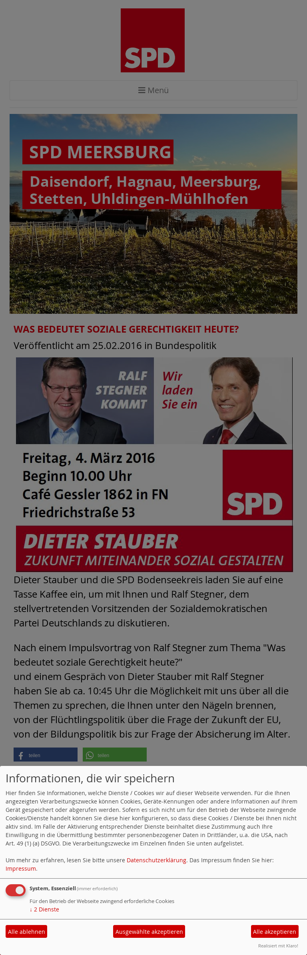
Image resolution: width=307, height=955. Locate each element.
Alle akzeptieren (274, 931)
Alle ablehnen (26, 931)
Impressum (21, 868)
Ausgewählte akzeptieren (149, 931)
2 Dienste (44, 909)
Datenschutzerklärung (156, 860)
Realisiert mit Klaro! (278, 946)
